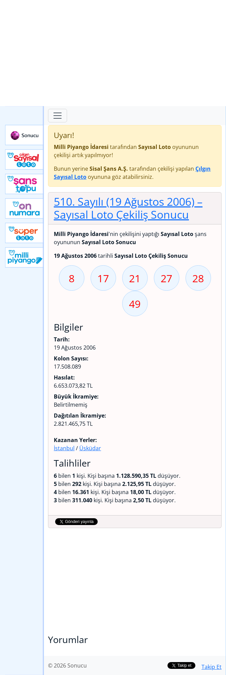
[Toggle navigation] (57, 115)
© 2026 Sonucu (67, 665)
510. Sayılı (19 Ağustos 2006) (128, 208)
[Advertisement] (113, 53)
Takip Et (211, 667)
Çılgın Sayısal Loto (24, 159)
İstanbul (64, 448)
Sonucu (24, 135)
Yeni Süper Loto (24, 233)
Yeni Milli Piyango (24, 257)
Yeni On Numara (24, 208)
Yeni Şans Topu (24, 184)
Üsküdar (90, 448)
